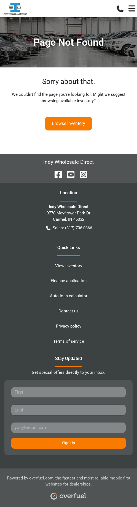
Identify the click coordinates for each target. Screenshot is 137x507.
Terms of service (68, 341)
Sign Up (68, 443)
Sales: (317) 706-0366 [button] (69, 228)
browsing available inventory (68, 100)
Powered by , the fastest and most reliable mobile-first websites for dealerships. (68, 486)
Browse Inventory (68, 123)
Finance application (69, 280)
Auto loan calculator (68, 295)
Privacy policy (68, 326)
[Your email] (68, 427)
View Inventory (68, 265)
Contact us (68, 311)
